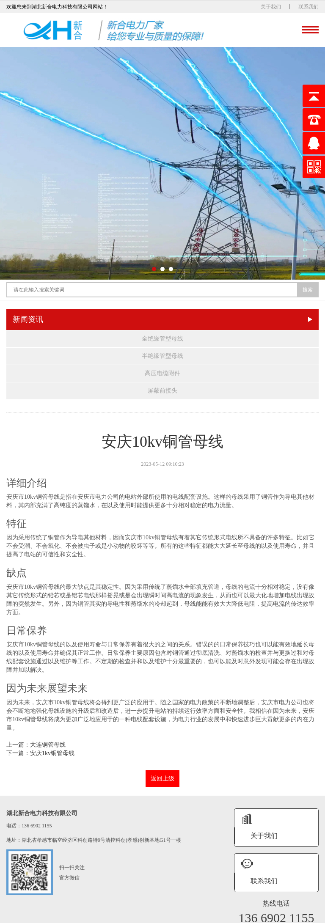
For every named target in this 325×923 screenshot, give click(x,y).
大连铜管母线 (48, 745)
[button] (154, 269)
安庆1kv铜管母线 (52, 753)
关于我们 (271, 6)
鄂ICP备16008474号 (223, 915)
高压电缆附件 (162, 373)
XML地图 (257, 915)
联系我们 (308, 6)
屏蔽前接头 (162, 390)
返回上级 (162, 778)
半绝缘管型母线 (162, 356)
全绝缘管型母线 (162, 338)
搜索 (308, 290)
